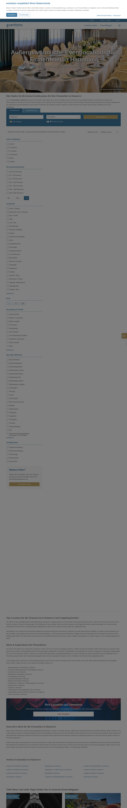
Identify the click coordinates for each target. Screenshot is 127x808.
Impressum (117, 15)
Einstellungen (24, 15)
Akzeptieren (12, 15)
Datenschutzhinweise (104, 15)
